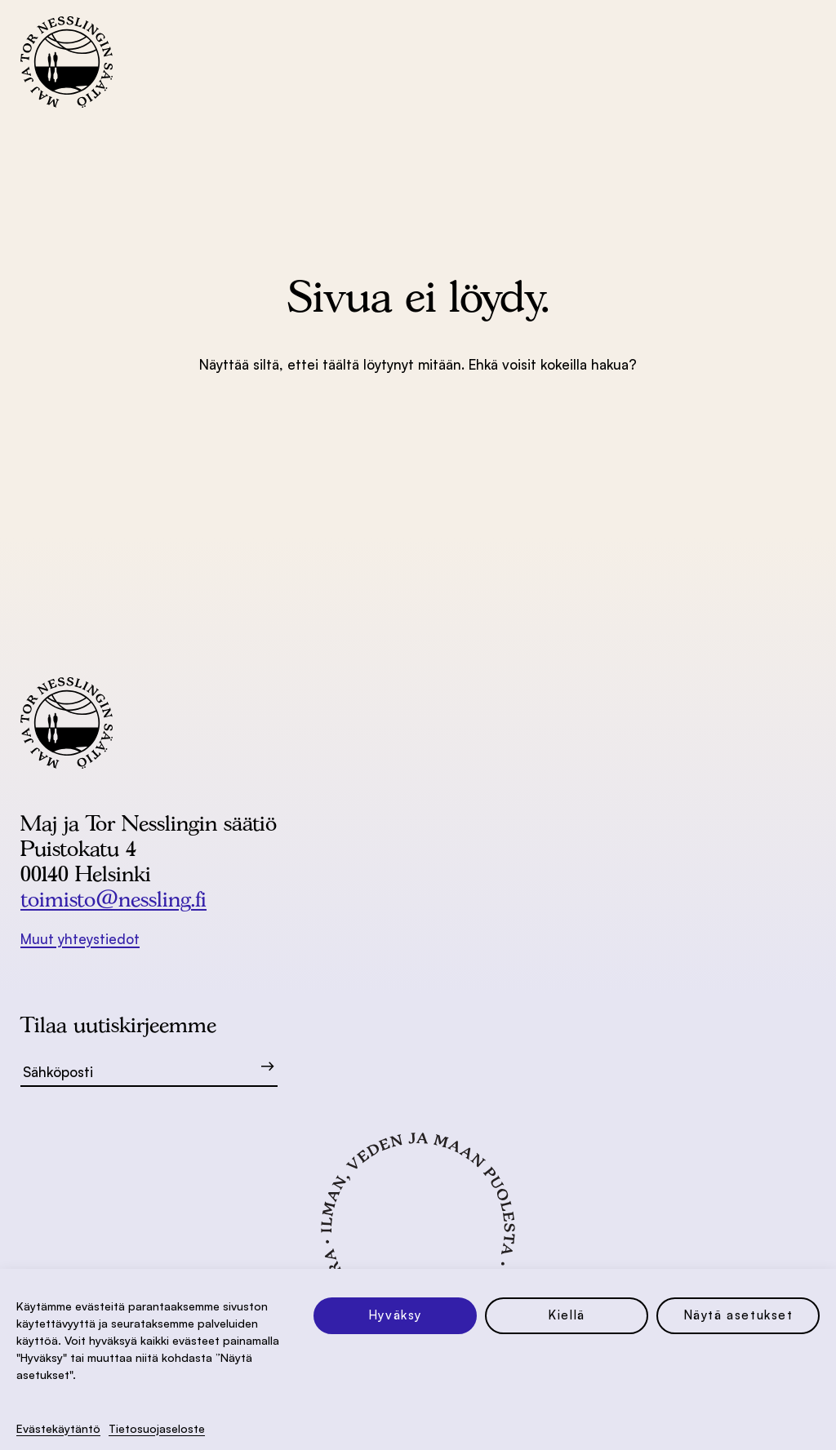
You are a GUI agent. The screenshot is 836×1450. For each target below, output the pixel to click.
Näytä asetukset (738, 1315)
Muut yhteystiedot (80, 938)
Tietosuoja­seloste (157, 1428)
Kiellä (566, 1315)
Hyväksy (395, 1315)
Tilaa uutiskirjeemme (118, 1024)
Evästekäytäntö (58, 1428)
